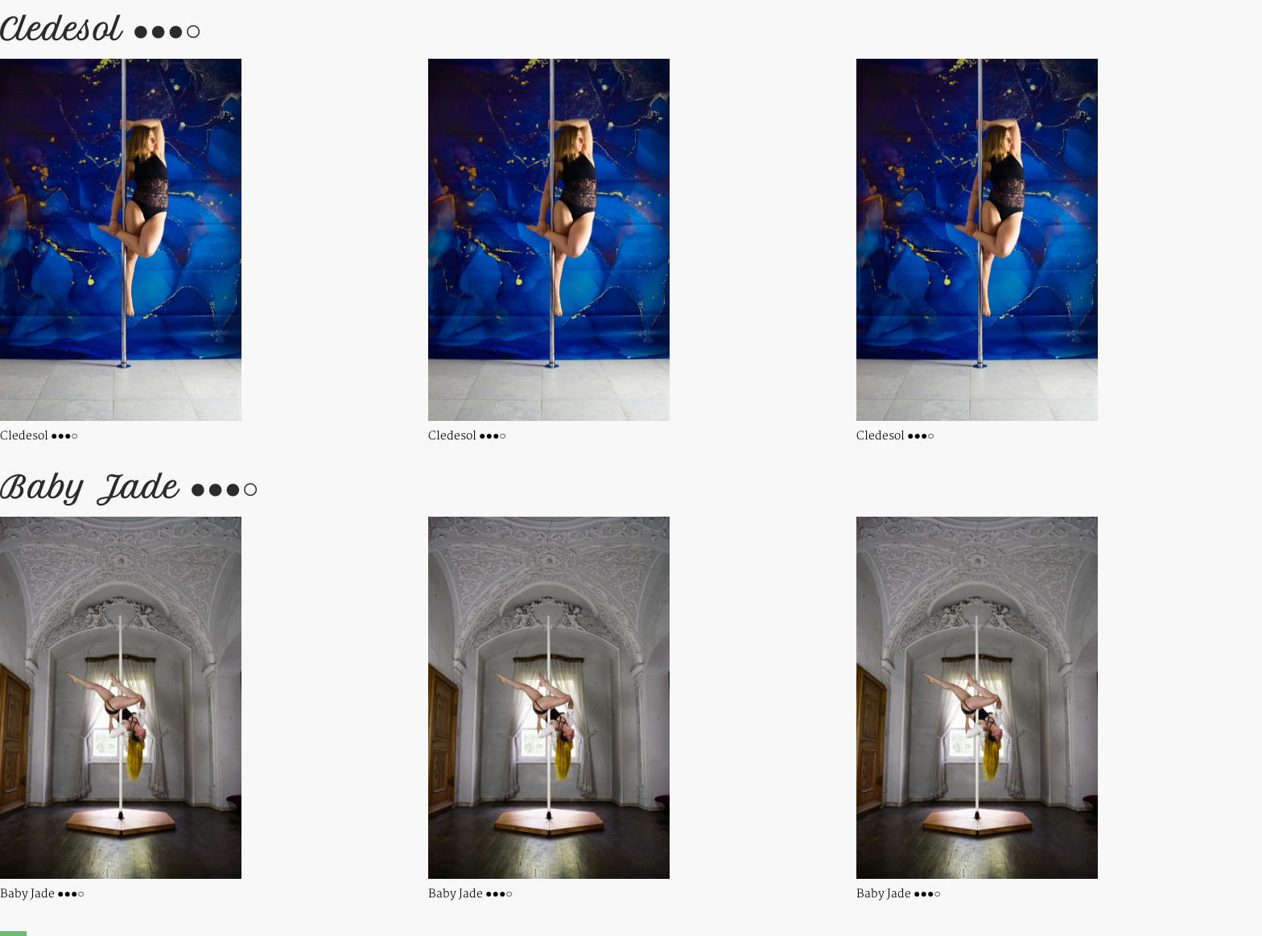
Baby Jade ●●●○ (129, 487)
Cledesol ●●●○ (101, 29)
